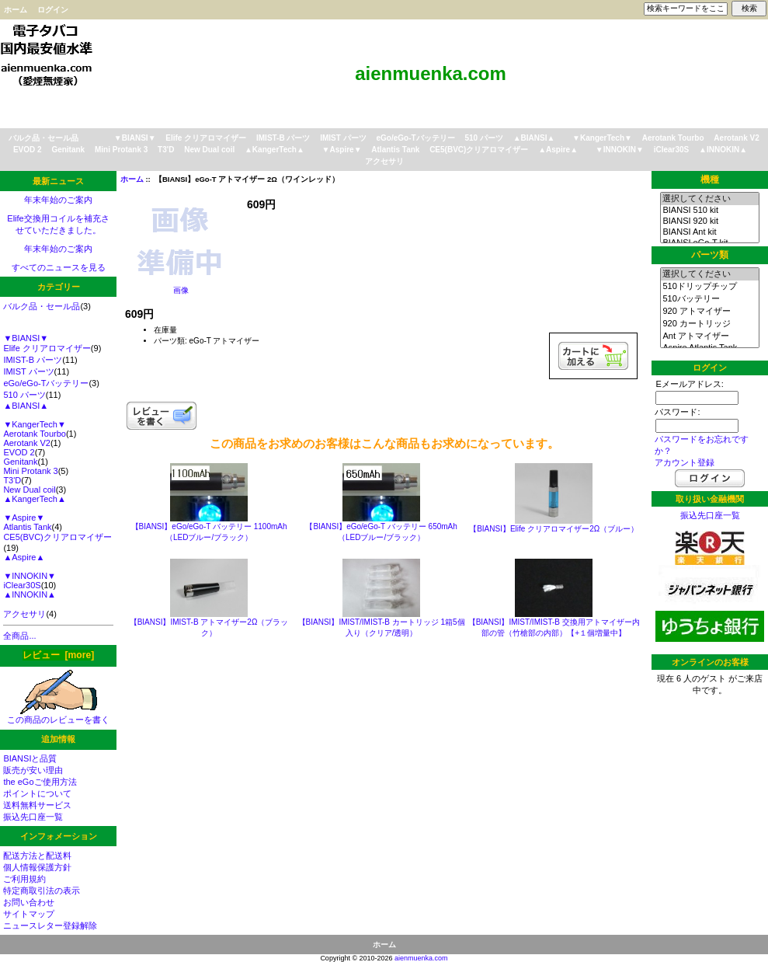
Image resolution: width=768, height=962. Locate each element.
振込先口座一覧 (33, 816)
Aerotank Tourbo (673, 138)
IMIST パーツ (343, 138)
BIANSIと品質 (30, 758)
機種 (709, 179)
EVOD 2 (27, 149)
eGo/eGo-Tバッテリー (415, 138)
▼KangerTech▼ (602, 138)
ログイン (52, 9)
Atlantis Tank (395, 149)
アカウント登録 (684, 462)
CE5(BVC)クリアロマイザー (478, 149)
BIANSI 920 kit (709, 221)
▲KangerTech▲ (274, 149)
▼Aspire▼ (342, 149)
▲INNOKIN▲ (723, 149)
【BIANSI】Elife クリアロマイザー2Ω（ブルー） (553, 529)
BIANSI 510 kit (709, 210)
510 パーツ (483, 138)
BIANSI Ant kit (709, 232)
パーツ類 (709, 254)
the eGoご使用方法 (39, 781)
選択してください (709, 199)
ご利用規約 (24, 879)
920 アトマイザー (709, 311)
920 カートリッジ (709, 324)
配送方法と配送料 (37, 855)
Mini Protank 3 (121, 149)
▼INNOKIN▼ (620, 149)
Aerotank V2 (736, 138)
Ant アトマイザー (709, 336)
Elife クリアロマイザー (205, 138)
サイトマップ (28, 913)
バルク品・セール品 (43, 138)
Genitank (68, 149)
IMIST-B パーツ (283, 138)
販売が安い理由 (33, 770)
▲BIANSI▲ (534, 138)
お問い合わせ (28, 902)
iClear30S (672, 149)
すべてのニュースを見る (59, 267)
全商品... (19, 635)
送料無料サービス (37, 805)
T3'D (166, 149)
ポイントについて (37, 793)
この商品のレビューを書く (58, 715)
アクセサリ (384, 161)
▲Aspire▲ (558, 149)
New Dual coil (209, 149)
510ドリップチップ (709, 287)
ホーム (15, 9)
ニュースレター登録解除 (50, 925)
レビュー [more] (58, 655)
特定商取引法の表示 (41, 890)
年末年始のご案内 (58, 199)
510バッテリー (709, 299)
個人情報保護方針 (37, 867)
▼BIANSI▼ (135, 138)
